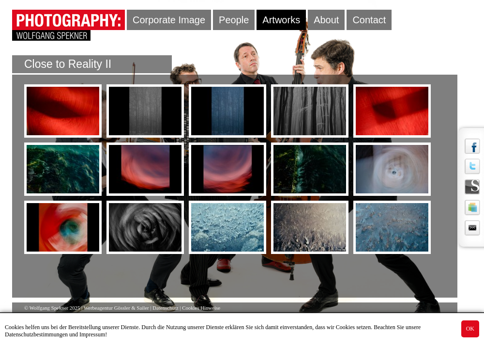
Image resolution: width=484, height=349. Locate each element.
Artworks (281, 20)
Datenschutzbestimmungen (36, 334)
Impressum (92, 334)
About (326, 20)
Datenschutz (165, 308)
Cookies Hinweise (201, 308)
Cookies (14, 327)
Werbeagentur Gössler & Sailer (116, 308)
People (234, 20)
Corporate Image (169, 20)
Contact (369, 20)
